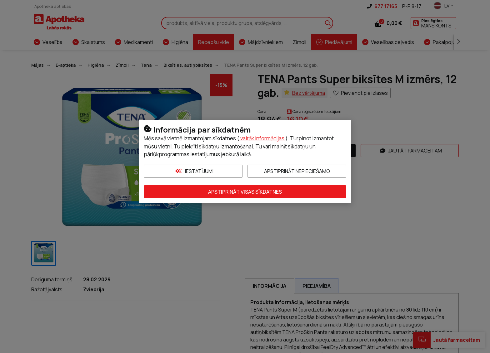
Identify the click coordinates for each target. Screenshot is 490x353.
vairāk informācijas (262, 138)
